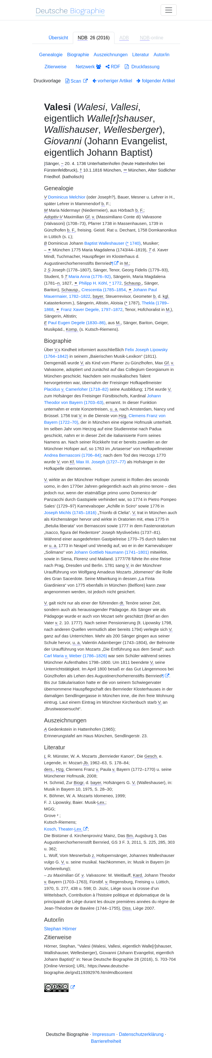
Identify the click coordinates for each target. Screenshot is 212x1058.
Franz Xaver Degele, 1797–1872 (91, 309)
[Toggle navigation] (169, 10)
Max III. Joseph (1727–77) (101, 462)
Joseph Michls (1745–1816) (70, 512)
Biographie (78, 54)
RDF (113, 66)
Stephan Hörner (60, 928)
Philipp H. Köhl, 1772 (100, 283)
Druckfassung (142, 66)
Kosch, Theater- (63, 829)
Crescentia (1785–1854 (103, 289)
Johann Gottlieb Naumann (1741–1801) (111, 552)
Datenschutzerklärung (141, 1034)
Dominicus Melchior (66, 197)
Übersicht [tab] (58, 37)
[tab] (93, 38)
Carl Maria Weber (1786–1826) (75, 656)
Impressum (103, 1034)
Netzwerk (88, 66)
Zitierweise (55, 66)
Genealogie (51, 54)
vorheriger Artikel (112, 80)
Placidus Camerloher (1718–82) (76, 389)
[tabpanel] (106, 523)
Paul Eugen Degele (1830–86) (77, 322)
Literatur (140, 54)
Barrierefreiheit (106, 1041)
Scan (73, 81)
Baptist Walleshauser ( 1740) (112, 243)
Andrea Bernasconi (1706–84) (72, 455)
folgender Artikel (156, 80)
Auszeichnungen (111, 54)
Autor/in (162, 54)
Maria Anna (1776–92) (90, 276)
